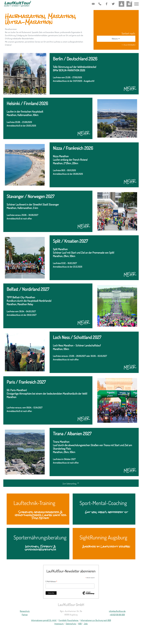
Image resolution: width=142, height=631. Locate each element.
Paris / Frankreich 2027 (26, 382)
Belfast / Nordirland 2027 (28, 289)
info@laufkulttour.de (93, 2)
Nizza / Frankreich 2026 (73, 148)
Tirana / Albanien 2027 (72, 433)
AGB (80, 623)
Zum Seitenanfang (71, 483)
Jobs (86, 623)
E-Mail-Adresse (51, 581)
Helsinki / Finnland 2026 (27, 103)
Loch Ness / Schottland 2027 (77, 337)
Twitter (112, 2)
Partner (25, 614)
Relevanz (116, 38)
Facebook (106, 2)
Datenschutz (71, 623)
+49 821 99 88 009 (99, 4)
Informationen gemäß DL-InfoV (44, 620)
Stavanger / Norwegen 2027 (30, 196)
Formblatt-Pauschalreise (69, 620)
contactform (86, 2)
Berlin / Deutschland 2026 (75, 58)
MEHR (129, 89)
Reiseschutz (25, 611)
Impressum (59, 623)
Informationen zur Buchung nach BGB (96, 620)
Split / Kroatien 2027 (70, 241)
